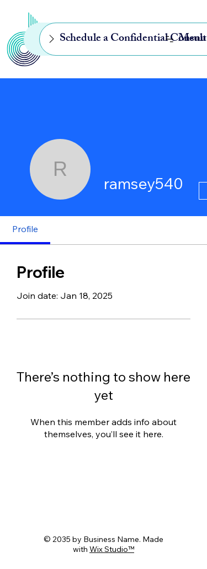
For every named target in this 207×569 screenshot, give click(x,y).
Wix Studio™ (111, 549)
